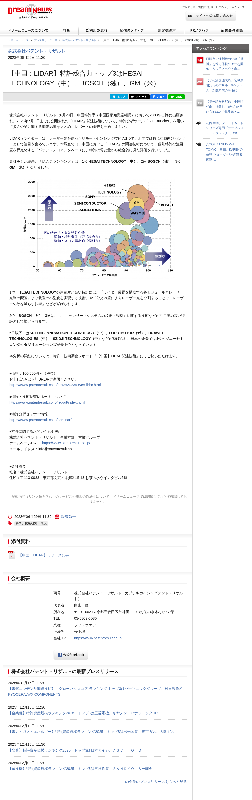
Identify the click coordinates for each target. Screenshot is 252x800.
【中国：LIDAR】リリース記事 (43, 555)
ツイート (139, 96)
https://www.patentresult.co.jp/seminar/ (40, 420)
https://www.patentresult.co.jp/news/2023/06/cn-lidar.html (55, 385)
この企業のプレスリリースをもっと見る (154, 782)
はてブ (119, 96)
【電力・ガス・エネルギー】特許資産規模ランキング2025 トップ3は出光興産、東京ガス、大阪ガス (91, 732)
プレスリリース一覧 (45, 40)
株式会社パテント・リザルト (79, 40)
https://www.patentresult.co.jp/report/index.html (47, 402)
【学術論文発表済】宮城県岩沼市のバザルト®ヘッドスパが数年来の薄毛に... (224, 85)
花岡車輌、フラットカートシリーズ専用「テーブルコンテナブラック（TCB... (224, 128)
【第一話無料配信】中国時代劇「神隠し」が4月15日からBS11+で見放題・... (224, 106)
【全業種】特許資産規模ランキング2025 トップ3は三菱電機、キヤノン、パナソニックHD (83, 713)
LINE (176, 96)
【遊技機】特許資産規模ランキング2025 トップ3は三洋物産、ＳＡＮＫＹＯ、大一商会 (80, 769)
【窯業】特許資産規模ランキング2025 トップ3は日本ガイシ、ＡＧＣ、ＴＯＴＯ (75, 750)
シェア (159, 96)
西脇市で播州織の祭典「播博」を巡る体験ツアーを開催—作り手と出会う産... (224, 63)
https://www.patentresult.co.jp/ (66, 443)
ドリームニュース (18, 40)
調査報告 (68, 517)
